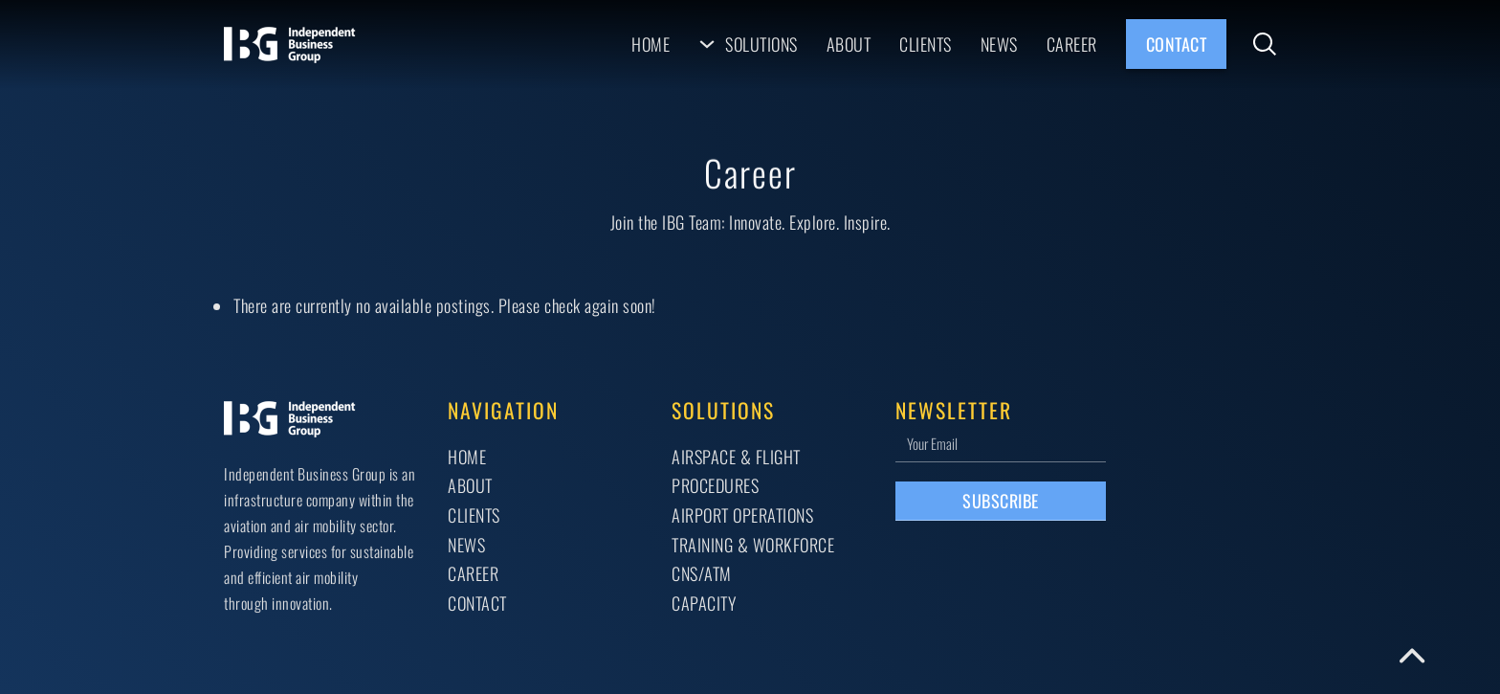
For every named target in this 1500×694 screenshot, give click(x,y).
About (849, 43)
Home (650, 43)
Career (1072, 43)
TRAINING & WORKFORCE (753, 544)
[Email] (1000, 442)
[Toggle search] (1264, 44)
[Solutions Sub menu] (707, 44)
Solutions (761, 43)
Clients (925, 43)
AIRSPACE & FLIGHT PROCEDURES (736, 471)
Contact (1176, 43)
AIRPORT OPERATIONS (742, 514)
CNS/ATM (702, 573)
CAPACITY (704, 603)
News (999, 43)
